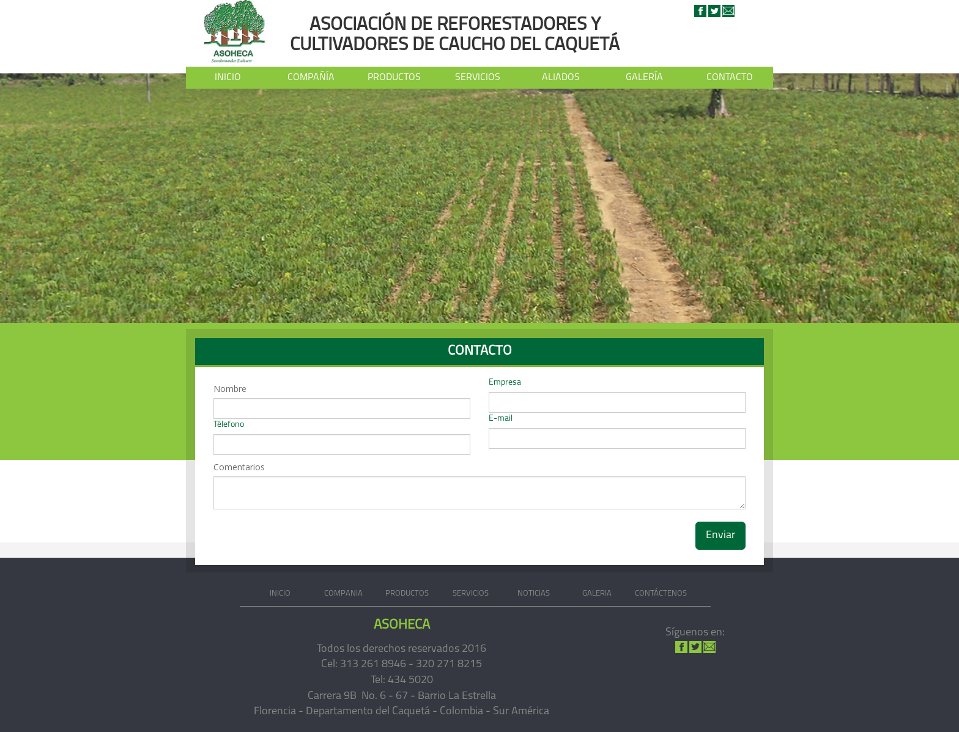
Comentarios (239, 467)
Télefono (228, 424)
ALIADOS (561, 78)
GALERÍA (644, 78)
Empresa (505, 382)
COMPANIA (343, 593)
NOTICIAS (533, 593)
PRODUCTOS (394, 78)
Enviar (720, 535)
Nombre (229, 388)
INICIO (228, 78)
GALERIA (597, 593)
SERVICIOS (477, 81)
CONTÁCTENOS (661, 593)
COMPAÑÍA (311, 81)
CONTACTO (729, 81)
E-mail (501, 418)
